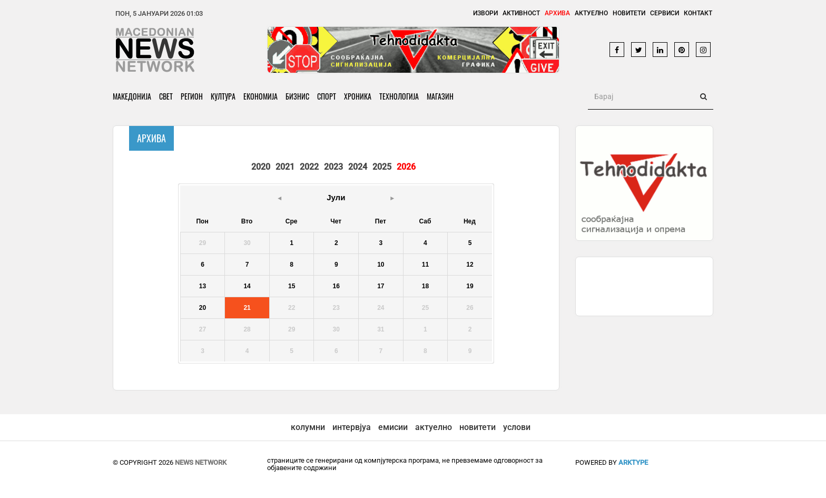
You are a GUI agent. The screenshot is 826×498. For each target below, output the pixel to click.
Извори (485, 13)
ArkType (633, 462)
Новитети (629, 13)
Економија (260, 96)
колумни (308, 427)
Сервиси (664, 13)
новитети (477, 427)
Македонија (132, 96)
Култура (223, 96)
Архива (557, 13)
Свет (166, 96)
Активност (521, 13)
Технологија (399, 96)
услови (516, 427)
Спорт (326, 96)
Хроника (357, 96)
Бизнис (297, 96)
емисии (393, 427)
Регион (192, 96)
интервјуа (351, 427)
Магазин (440, 96)
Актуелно (591, 13)
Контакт (698, 13)
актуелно (433, 427)
